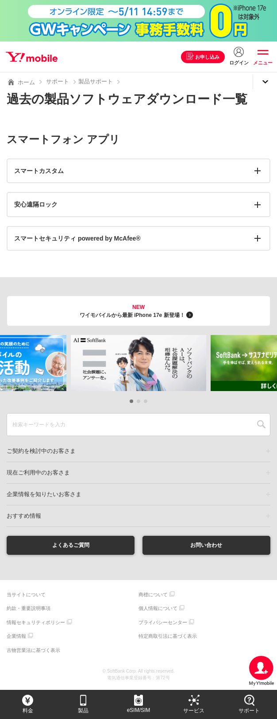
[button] (131, 401)
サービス (193, 711)
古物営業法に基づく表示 (33, 651)
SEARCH (261, 424)
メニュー (263, 62)
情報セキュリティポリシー (36, 623)
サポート (57, 81)
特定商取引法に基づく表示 (167, 637)
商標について (153, 595)
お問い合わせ (206, 545)
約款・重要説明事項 (28, 609)
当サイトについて (26, 595)
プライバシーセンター (162, 623)
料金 (28, 711)
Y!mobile (32, 57)
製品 (83, 711)
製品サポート (95, 81)
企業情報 (16, 637)
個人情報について (157, 609)
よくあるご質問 (70, 545)
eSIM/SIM (138, 710)
